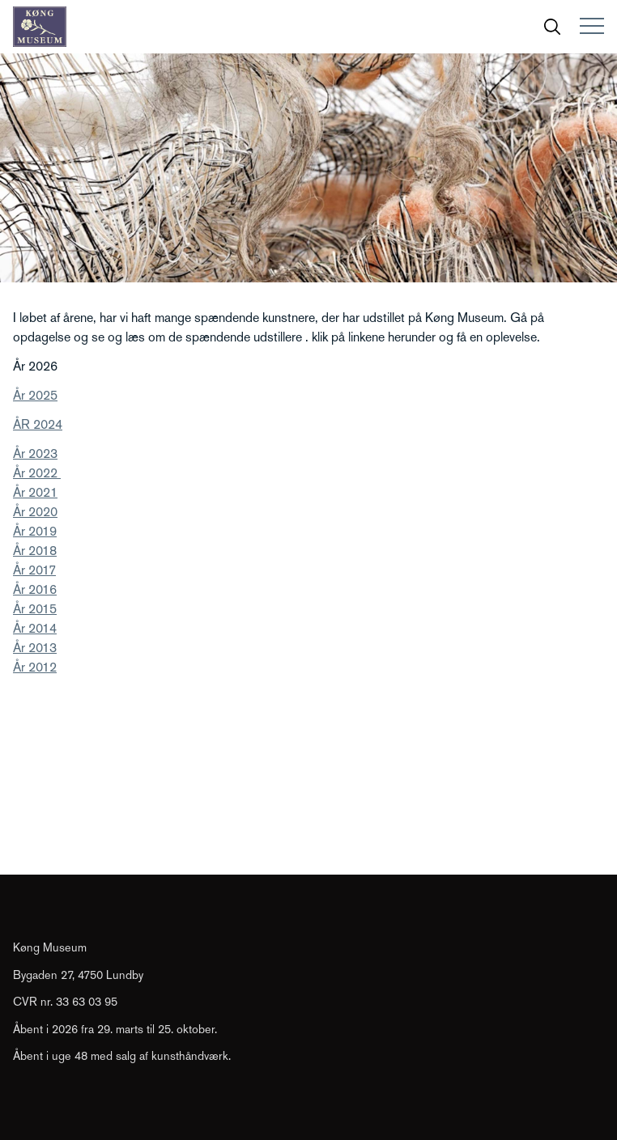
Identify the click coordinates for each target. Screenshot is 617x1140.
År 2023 (35, 453)
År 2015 (35, 608)
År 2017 (34, 570)
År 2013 (35, 647)
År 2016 (35, 589)
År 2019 (35, 531)
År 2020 (35, 511)
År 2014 (35, 628)
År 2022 (37, 472)
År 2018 (35, 550)
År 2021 (35, 492)
